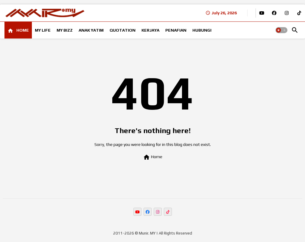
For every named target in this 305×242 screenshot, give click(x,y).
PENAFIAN (175, 30)
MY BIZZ (65, 30)
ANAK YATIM (91, 30)
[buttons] (261, 13)
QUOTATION (123, 30)
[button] (281, 30)
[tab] (18, 30)
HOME (22, 30)
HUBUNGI (201, 30)
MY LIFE (43, 30)
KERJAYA (150, 30)
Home (152, 157)
